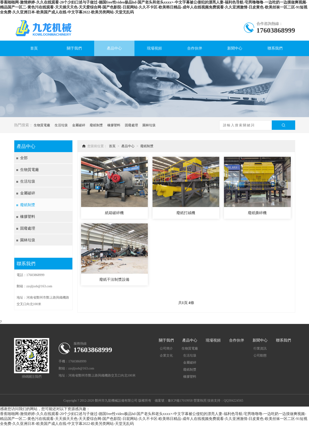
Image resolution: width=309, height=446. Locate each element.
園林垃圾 (149, 125)
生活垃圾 (61, 125)
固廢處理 (131, 125)
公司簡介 (166, 348)
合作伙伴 (194, 48)
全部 (24, 158)
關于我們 (74, 48)
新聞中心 (234, 48)
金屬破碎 (78, 125)
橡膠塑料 (113, 125)
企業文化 (166, 355)
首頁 (34, 48)
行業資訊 (260, 348)
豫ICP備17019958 (180, 400)
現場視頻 (154, 48)
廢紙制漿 (96, 125)
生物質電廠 (42, 125)
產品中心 (114, 48)
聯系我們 (275, 48)
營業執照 (200, 400)
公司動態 (260, 355)
